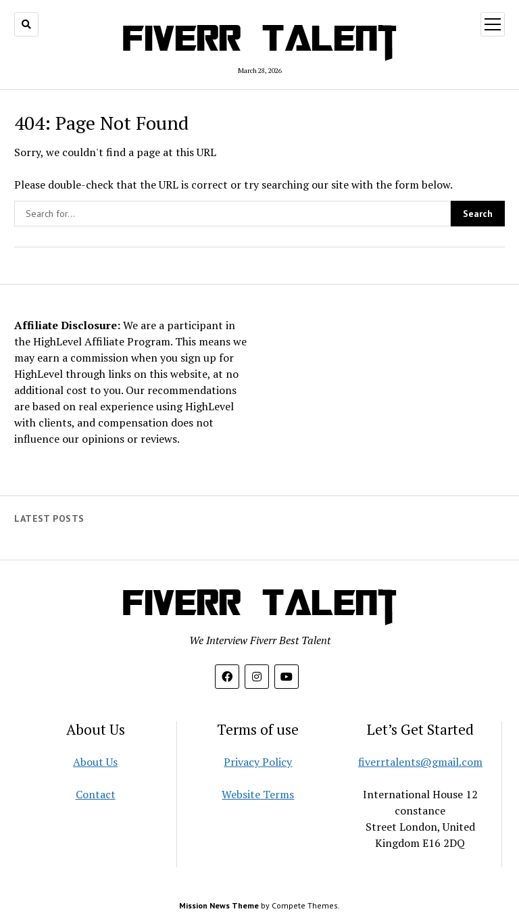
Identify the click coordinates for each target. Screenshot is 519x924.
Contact (96, 794)
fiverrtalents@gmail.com (420, 761)
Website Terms (258, 794)
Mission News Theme (219, 905)
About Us (95, 761)
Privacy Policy (258, 761)
